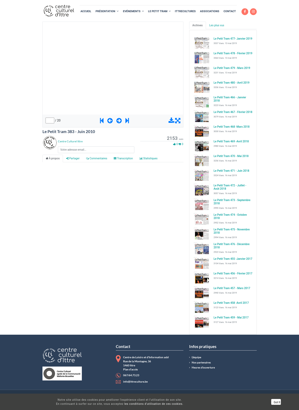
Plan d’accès (130, 369)
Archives (197, 25)
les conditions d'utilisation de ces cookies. (146, 403)
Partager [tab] (73, 158)
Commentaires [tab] (96, 158)
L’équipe (196, 357)
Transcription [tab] (123, 158)
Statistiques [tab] (149, 158)
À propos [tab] (53, 158)
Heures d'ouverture (203, 367)
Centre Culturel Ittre (70, 141)
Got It (259, 402)
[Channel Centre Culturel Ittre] (49, 142)
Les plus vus (216, 25)
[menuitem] (85, 11)
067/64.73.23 (131, 375)
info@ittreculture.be (135, 381)
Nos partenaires (201, 362)
